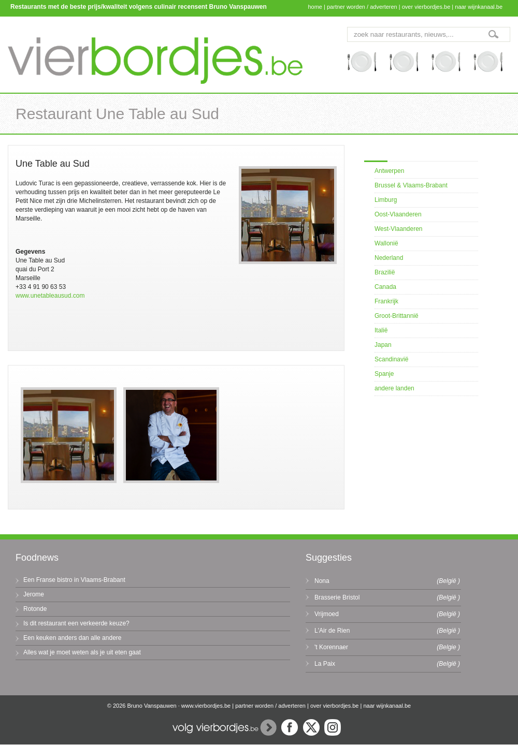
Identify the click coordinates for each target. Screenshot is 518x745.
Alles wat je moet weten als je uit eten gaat (82, 652)
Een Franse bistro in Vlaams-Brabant (74, 579)
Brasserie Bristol (336, 597)
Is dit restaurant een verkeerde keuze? (76, 623)
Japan (383, 344)
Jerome (33, 594)
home (315, 7)
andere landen (394, 388)
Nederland (389, 257)
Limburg (386, 199)
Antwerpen (389, 170)
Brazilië (385, 272)
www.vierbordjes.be (206, 706)
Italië (381, 330)
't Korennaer (331, 647)
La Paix (324, 663)
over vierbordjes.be (426, 7)
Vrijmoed (326, 614)
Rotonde (35, 608)
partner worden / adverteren (362, 7)
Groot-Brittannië (397, 315)
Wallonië (386, 243)
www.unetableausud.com (50, 295)
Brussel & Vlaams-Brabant (411, 185)
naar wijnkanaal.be (478, 7)
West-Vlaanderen (399, 228)
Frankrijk (386, 301)
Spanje (384, 373)
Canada (385, 286)
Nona (321, 581)
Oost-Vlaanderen (398, 214)
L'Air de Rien (332, 630)
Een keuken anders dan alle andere (72, 637)
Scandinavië (391, 359)
